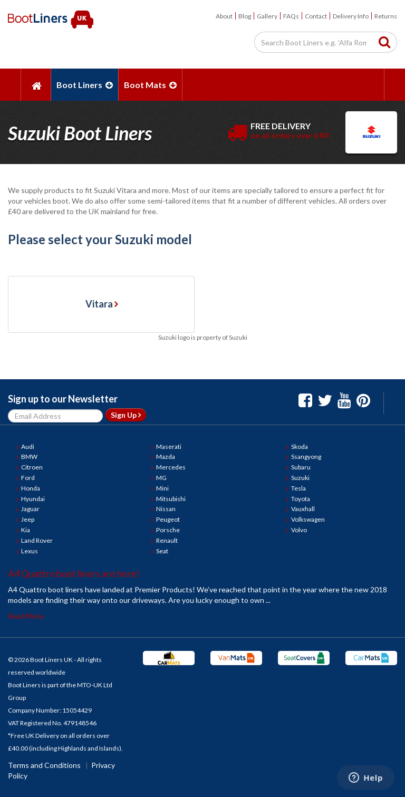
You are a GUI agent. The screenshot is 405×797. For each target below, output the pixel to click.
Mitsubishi (171, 499)
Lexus (29, 551)
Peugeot (168, 519)
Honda (30, 488)
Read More (26, 615)
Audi (27, 446)
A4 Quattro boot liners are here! (74, 573)
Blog (244, 16)
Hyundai (33, 499)
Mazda (165, 456)
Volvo (299, 530)
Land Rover (37, 540)
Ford (28, 478)
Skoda (299, 446)
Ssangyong (306, 456)
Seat (162, 551)
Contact (316, 16)
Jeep (27, 519)
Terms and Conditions (44, 765)
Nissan (166, 509)
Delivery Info (351, 16)
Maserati (168, 446)
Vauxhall (303, 509)
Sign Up (126, 414)
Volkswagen (308, 519)
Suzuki (300, 478)
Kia (25, 530)
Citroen (32, 467)
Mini (162, 488)
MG (161, 478)
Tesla (298, 488)
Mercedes (171, 467)
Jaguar (30, 509)
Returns (385, 16)
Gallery (267, 16)
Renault (167, 540)
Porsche (168, 530)
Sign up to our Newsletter (63, 399)
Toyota (300, 499)
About (224, 16)
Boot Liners (84, 85)
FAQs (291, 16)
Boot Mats (150, 85)
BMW (29, 456)
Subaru (301, 467)
